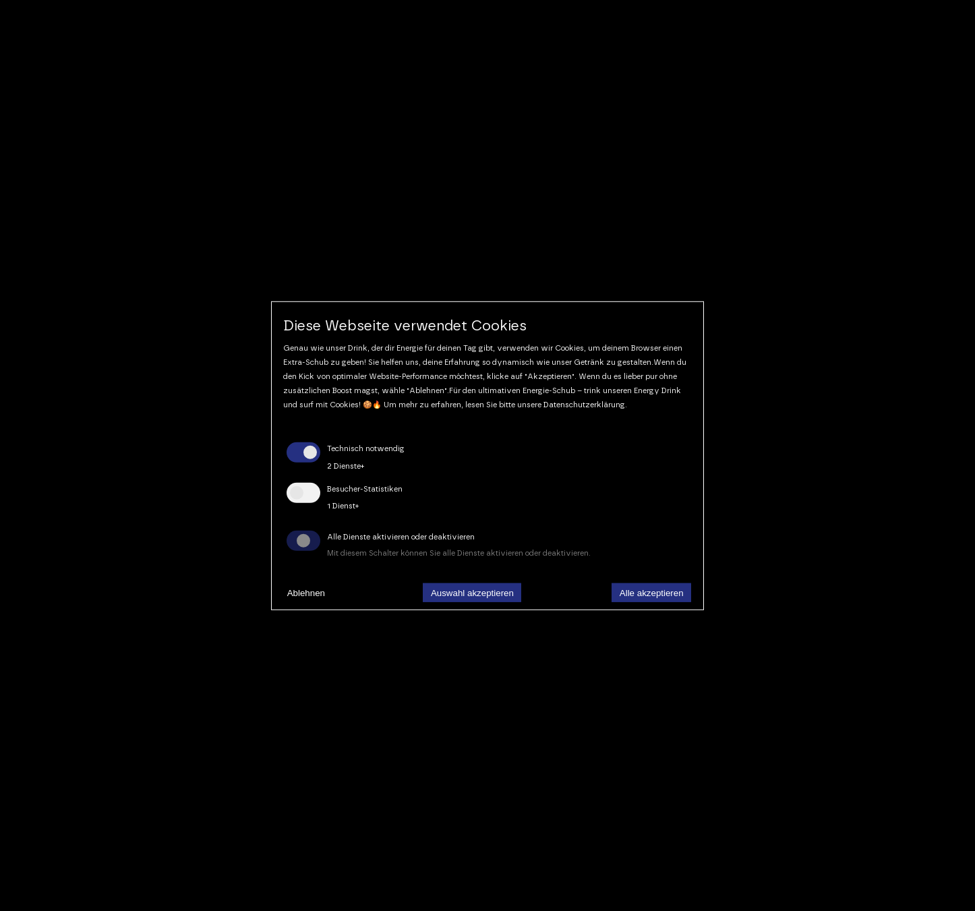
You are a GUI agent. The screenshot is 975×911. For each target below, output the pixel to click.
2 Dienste (345, 466)
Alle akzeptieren (652, 592)
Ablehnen (306, 592)
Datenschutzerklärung (584, 404)
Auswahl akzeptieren (472, 592)
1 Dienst (343, 506)
